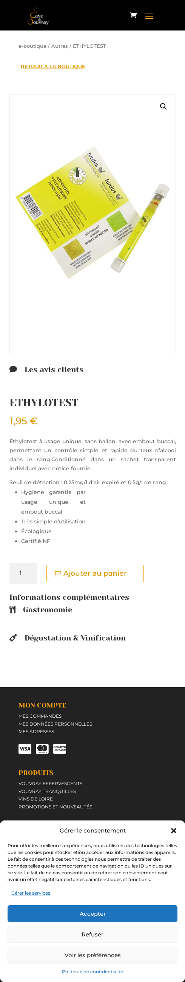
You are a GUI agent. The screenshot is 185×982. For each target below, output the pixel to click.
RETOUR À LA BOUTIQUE (53, 66)
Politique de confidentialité (92, 971)
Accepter (93, 913)
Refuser (92, 934)
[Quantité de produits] (23, 573)
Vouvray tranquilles (47, 791)
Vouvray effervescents (50, 783)
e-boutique (32, 46)
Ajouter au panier (95, 573)
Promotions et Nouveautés (55, 807)
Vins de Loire (35, 799)
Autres (59, 46)
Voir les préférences (93, 955)
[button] (173, 830)
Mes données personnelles (55, 724)
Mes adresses (36, 731)
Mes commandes (40, 716)
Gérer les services (30, 893)
